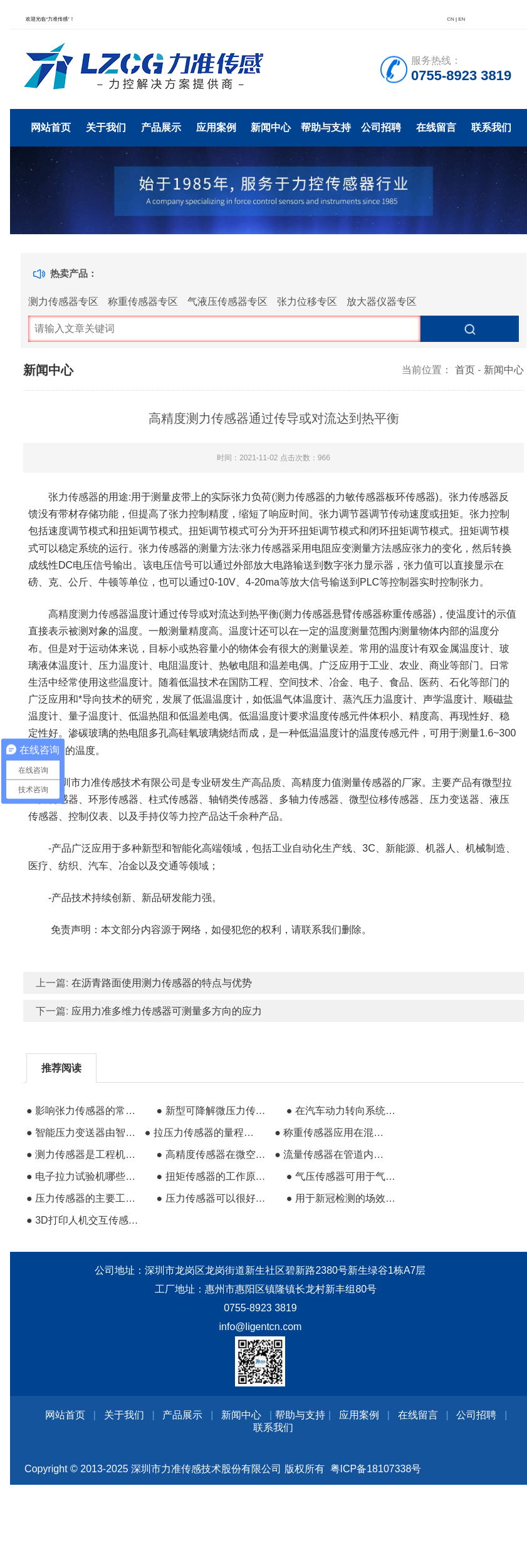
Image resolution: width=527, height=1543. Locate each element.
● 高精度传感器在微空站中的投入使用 (213, 1154)
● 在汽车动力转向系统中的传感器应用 (344, 1110)
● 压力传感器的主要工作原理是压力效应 (84, 1198)
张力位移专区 (307, 301)
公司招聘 (381, 127)
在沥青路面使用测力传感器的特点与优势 (161, 983)
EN (461, 19)
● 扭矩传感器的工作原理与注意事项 (213, 1176)
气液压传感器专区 (227, 301)
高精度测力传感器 (88, 614)
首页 (465, 369)
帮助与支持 (326, 127)
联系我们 (491, 127)
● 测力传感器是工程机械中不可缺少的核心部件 (84, 1154)
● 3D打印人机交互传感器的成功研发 (84, 1220)
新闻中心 (271, 127)
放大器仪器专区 (382, 301)
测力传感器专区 (63, 301)
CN (450, 19)
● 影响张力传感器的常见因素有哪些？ (84, 1110)
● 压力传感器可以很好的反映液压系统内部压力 (213, 1198)
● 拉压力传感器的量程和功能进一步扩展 (202, 1132)
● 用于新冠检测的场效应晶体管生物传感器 (344, 1198)
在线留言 (436, 127)
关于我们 (106, 127)
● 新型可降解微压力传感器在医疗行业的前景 (213, 1110)
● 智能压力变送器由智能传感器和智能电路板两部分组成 (84, 1132)
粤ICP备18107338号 (376, 1468)
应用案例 (216, 127)
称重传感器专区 (143, 301)
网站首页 (51, 127)
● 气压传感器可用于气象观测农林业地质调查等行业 (344, 1176)
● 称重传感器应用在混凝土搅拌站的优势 (332, 1132)
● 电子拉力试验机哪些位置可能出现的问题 (84, 1176)
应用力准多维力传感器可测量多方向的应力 (166, 1011)
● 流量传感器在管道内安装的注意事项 (332, 1154)
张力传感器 (73, 497)
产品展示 (161, 127)
